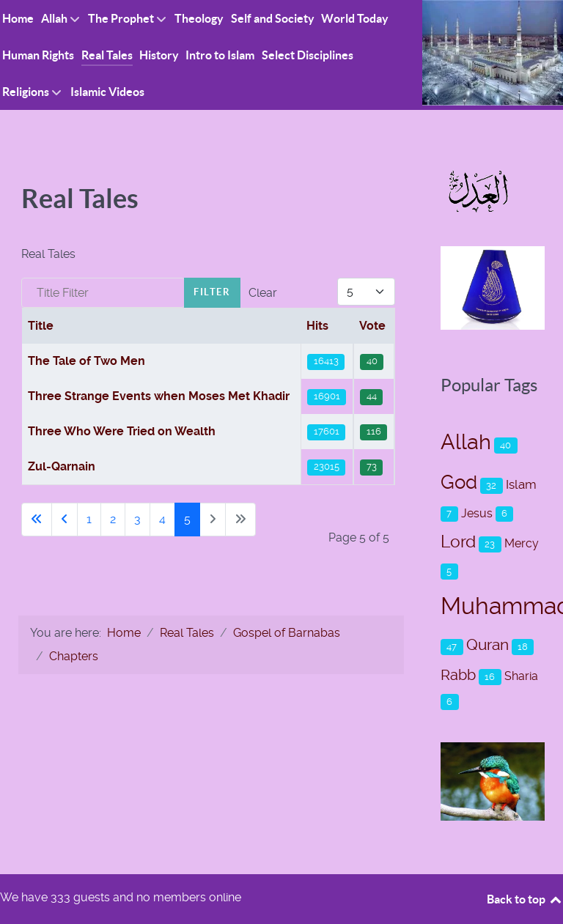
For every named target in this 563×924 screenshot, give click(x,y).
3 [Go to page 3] (137, 519)
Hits (317, 326)
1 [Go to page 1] (89, 519)
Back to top (525, 899)
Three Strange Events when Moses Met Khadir (159, 396)
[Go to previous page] (64, 519)
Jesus (477, 513)
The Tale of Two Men (86, 361)
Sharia (521, 676)
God (459, 481)
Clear (263, 293)
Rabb (458, 675)
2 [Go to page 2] (113, 519)
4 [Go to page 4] (162, 519)
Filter (212, 292)
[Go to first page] (36, 519)
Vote (372, 326)
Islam (521, 484)
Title (41, 326)
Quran (487, 644)
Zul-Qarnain (61, 466)
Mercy (521, 543)
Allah (466, 441)
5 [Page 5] (187, 519)
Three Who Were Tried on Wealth (122, 431)
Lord (458, 542)
